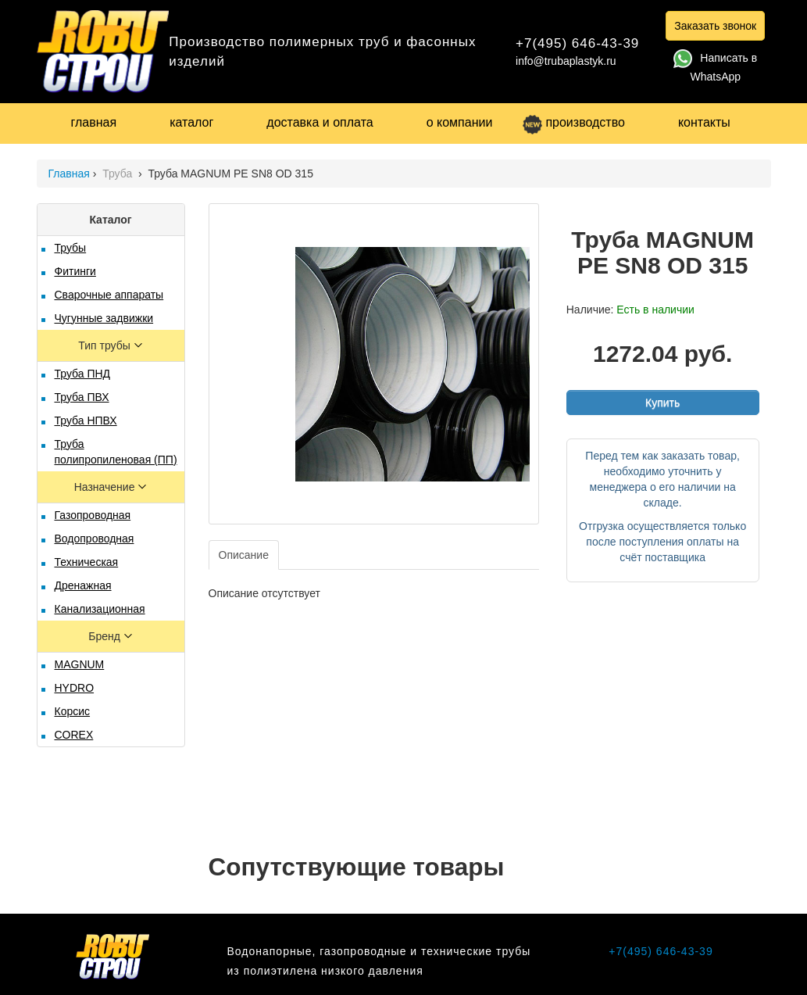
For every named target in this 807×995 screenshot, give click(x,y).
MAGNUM (80, 664)
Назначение (106, 487)
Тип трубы (105, 345)
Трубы (71, 248)
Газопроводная (93, 515)
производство (573, 122)
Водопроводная (94, 538)
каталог (191, 122)
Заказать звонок (715, 26)
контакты (704, 122)
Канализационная (100, 609)
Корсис (73, 711)
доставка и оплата (319, 122)
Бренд (105, 636)
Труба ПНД (83, 373)
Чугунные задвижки (104, 318)
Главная (69, 173)
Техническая (87, 562)
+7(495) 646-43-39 (577, 43)
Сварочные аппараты (109, 294)
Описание (244, 555)
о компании (460, 122)
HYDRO (75, 688)
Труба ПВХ (82, 397)
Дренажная (83, 585)
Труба (118, 173)
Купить (662, 402)
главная (94, 122)
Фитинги (75, 271)
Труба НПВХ (86, 420)
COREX (74, 734)
